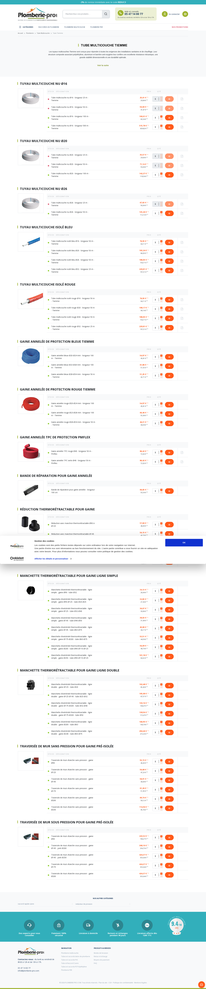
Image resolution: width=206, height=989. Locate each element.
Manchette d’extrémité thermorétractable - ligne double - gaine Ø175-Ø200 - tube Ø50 (71, 713)
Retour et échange (100, 956)
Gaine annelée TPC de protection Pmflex (55, 437)
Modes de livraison (101, 953)
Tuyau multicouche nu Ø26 (43, 188)
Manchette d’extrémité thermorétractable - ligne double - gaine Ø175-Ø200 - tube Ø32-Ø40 (71, 704)
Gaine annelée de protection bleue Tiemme (57, 341)
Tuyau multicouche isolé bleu (46, 227)
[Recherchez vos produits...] (86, 14)
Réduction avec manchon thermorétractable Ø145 (72, 534)
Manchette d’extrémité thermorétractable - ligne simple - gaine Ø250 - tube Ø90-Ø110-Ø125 (71, 656)
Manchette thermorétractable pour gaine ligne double (69, 670)
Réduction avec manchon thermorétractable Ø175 (72, 543)
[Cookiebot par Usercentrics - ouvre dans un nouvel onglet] (17, 984)
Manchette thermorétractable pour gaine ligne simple (69, 575)
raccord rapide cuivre (26, 904)
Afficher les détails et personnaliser (51, 984)
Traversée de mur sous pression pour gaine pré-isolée (66, 822)
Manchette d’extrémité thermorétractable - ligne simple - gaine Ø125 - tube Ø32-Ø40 (71, 609)
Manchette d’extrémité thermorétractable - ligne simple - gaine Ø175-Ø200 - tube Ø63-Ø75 (71, 637)
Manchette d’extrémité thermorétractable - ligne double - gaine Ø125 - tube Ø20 (71, 685)
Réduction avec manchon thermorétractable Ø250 (72, 562)
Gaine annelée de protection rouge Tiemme (57, 389)
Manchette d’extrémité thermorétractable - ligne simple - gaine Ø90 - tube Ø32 (71, 591)
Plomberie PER (96, 27)
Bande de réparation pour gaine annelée (56, 475)
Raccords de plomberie (48, 27)
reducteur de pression (84, 904)
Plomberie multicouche (74, 27)
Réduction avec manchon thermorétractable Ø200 (72, 552)
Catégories (26, 27)
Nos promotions (180, 27)
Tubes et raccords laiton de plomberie (75, 956)
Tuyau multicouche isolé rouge (47, 284)
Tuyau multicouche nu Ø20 (43, 141)
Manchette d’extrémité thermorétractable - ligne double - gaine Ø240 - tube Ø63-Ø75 (71, 732)
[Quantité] (157, 99)
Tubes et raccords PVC (69, 960)
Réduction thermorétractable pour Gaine (57, 509)
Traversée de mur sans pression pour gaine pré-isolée (67, 746)
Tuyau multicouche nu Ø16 (43, 83)
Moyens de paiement (101, 960)
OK (184, 968)
